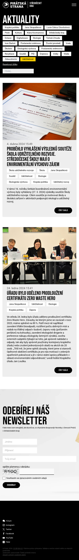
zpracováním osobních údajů (33, 478)
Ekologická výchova (26, 48)
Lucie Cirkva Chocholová (58, 27)
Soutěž (22, 54)
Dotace (8, 38)
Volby (55, 54)
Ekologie (37, 38)
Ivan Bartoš (10, 43)
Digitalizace (22, 38)
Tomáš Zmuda (53, 38)
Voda (68, 43)
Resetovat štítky (10, 64)
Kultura (18, 32)
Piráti (7, 32)
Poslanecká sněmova (31, 43)
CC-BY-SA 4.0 (18, 548)
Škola (42, 170)
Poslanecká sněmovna (51, 48)
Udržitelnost (27, 59)
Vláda (66, 54)
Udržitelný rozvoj (61, 182)
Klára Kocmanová (35, 32)
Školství (8, 48)
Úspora (32, 310)
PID (33, 54)
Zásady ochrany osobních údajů (14, 555)
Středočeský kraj (56, 32)
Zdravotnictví (11, 59)
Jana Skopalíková (32, 27)
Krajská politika (12, 27)
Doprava (44, 54)
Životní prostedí (53, 43)
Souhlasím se (26, 478)
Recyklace (9, 54)
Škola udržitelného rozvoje (21, 170)
